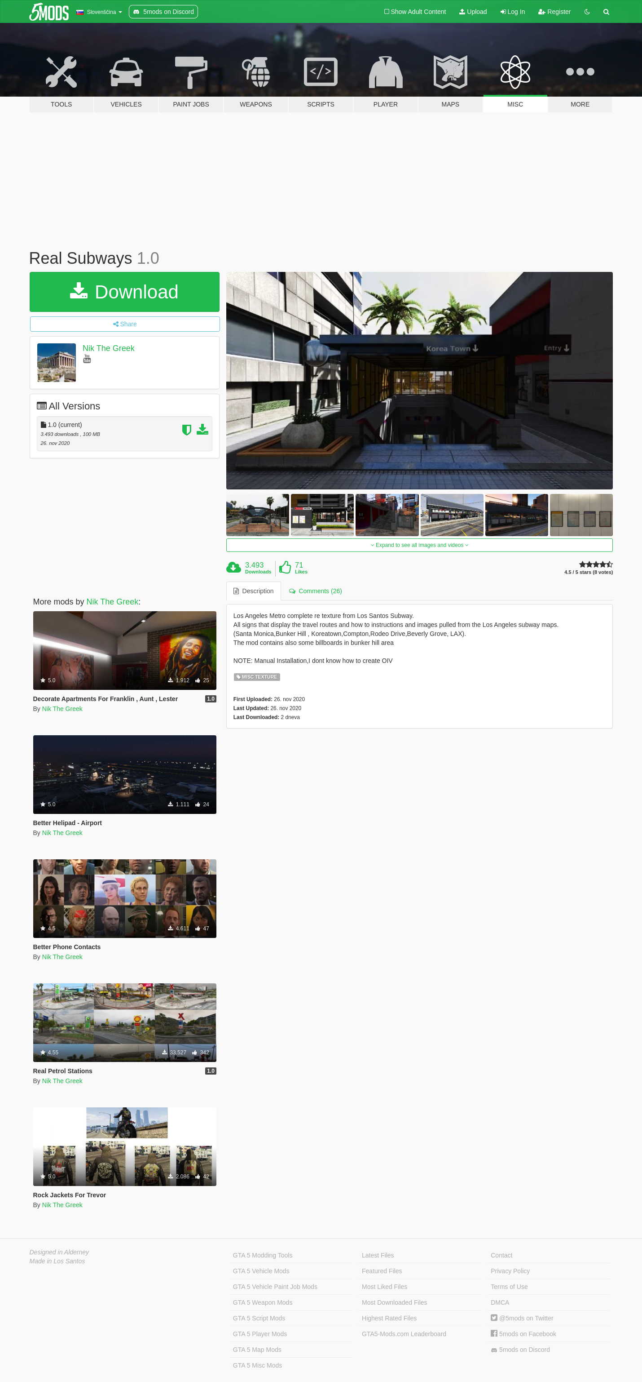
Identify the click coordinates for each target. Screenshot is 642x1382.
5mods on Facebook (523, 1334)
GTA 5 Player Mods (260, 1334)
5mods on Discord (520, 1350)
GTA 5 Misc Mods (257, 1365)
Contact (501, 1255)
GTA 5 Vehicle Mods (261, 1271)
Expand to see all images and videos (420, 545)
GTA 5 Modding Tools (263, 1255)
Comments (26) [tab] (315, 591)
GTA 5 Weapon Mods (263, 1302)
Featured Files (382, 1271)
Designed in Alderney (59, 1252)
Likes (301, 571)
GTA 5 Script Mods (259, 1318)
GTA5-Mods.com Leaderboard (404, 1334)
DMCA (500, 1302)
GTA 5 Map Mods (257, 1349)
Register (554, 11)
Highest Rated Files (389, 1318)
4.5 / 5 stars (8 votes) (588, 572)
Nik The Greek (109, 348)
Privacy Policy (510, 1271)
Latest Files (378, 1255)
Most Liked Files (384, 1286)
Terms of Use (509, 1286)
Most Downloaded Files (394, 1302)
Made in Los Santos (57, 1261)
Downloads (258, 571)
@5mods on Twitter (522, 1318)
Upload (473, 11)
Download (124, 291)
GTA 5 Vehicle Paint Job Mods (275, 1286)
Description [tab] (253, 591)
